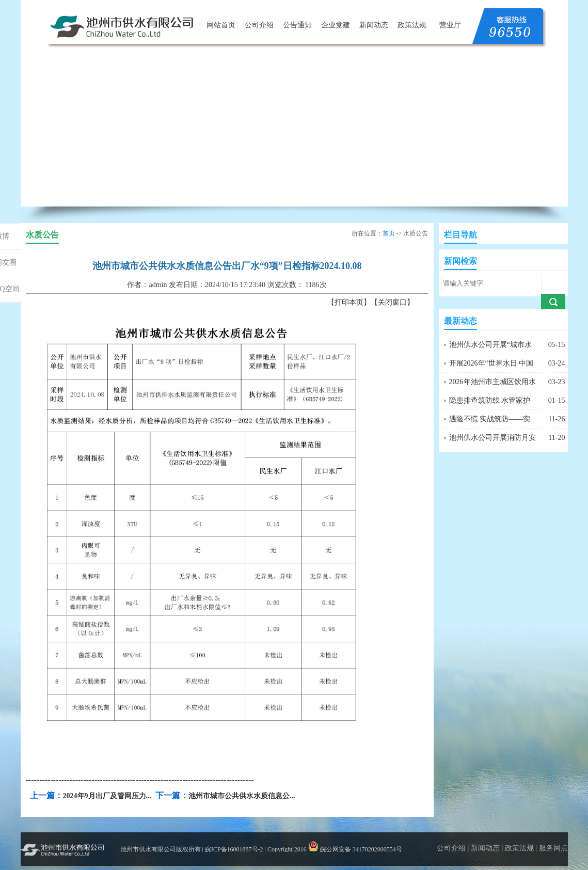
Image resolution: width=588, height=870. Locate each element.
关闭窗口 (392, 302)
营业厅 (450, 25)
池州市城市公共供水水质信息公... (241, 796)
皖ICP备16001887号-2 (234, 849)
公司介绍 (259, 25)
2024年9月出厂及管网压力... (107, 796)
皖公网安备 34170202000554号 (355, 849)
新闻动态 (373, 25)
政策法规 (412, 25)
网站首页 (220, 25)
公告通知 (297, 25)
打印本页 (349, 302)
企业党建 (335, 25)
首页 (389, 233)
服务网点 (553, 848)
